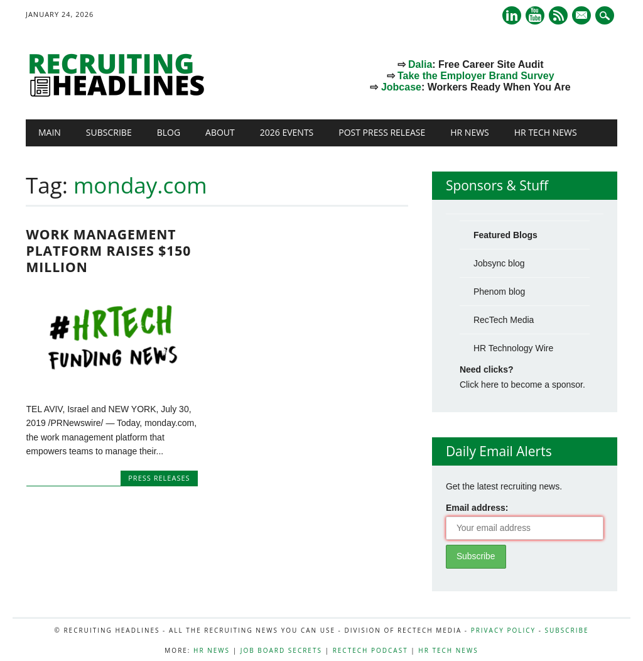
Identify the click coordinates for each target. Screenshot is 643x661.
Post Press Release (381, 132)
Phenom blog (499, 292)
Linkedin (511, 15)
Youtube (535, 15)
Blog (168, 132)
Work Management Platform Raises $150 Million (109, 251)
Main (49, 132)
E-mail (583, 16)
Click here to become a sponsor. (522, 385)
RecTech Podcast (370, 650)
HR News (469, 132)
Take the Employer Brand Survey (475, 75)
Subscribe (109, 132)
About (220, 132)
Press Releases (159, 478)
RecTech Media (503, 320)
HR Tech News (545, 132)
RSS (558, 15)
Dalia (420, 64)
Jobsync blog (499, 263)
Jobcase (401, 87)
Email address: (477, 508)
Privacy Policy (503, 630)
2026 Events (287, 132)
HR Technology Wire (513, 348)
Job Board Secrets (281, 650)
